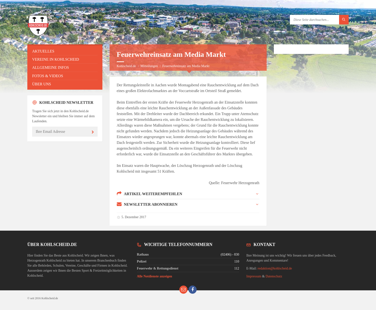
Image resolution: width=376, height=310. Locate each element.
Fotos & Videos (47, 76)
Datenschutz (273, 276)
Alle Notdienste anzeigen (154, 276)
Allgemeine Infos (50, 67)
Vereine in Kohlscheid (55, 59)
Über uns (41, 84)
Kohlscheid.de (126, 66)
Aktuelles (43, 51)
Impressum (253, 276)
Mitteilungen (149, 66)
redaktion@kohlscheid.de (275, 268)
